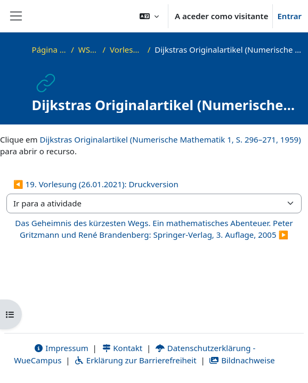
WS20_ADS (88, 49)
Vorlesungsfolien (126, 49)
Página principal (49, 49)
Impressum (61, 348)
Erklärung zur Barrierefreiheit (135, 360)
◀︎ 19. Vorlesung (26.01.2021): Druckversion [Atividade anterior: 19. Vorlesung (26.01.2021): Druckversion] (96, 184)
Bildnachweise (242, 360)
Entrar (289, 16)
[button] (149, 16)
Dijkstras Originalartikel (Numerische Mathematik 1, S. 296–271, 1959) (170, 139)
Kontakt (122, 348)
